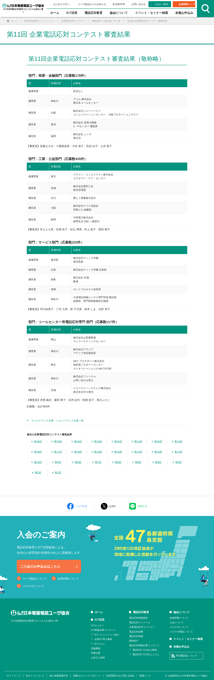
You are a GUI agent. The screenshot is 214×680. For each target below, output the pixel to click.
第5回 (138, 462)
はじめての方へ (61, 4)
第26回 (38, 441)
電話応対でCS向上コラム (145, 654)
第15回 (98, 451)
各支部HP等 (119, 4)
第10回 (38, 462)
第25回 (58, 441)
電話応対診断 (136, 631)
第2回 (38, 472)
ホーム (54, 13)
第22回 (118, 441)
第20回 (158, 441)
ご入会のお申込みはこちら (40, 566)
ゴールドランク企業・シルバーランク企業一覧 (57, 420)
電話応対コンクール (139, 622)
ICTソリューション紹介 (106, 634)
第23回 (98, 441)
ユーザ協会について (35, 578)
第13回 (138, 451)
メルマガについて (33, 586)
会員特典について (68, 578)
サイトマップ (14, 675)
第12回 (158, 451)
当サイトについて (35, 675)
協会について (119, 13)
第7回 (98, 462)
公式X (112, 506)
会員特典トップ (187, 4)
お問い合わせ (139, 4)
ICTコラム (99, 644)
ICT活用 (99, 619)
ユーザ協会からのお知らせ (92, 4)
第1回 (58, 472)
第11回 (178, 451)
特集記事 (95, 653)
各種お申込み (184, 13)
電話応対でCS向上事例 (144, 650)
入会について (177, 622)
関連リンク (145, 675)
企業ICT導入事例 (103, 639)
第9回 (58, 462)
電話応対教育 (93, 13)
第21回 (138, 441)
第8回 (78, 462)
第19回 (178, 441)
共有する (142, 506)
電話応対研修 (136, 636)
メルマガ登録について (181, 631)
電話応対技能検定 (138, 617)
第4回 (158, 462)
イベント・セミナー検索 (151, 13)
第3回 (178, 462)
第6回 (118, 462)
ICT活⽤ (71, 13)
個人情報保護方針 (58, 675)
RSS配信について (187, 655)
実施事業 (95, 648)
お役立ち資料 (98, 657)
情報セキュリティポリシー (87, 675)
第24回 (78, 441)
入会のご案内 (161, 4)
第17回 (58, 451)
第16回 (78, 451)
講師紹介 (133, 640)
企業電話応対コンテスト (142, 627)
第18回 (38, 451)
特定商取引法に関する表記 (120, 675)
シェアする (81, 506)
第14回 (118, 451)
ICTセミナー (97, 625)
